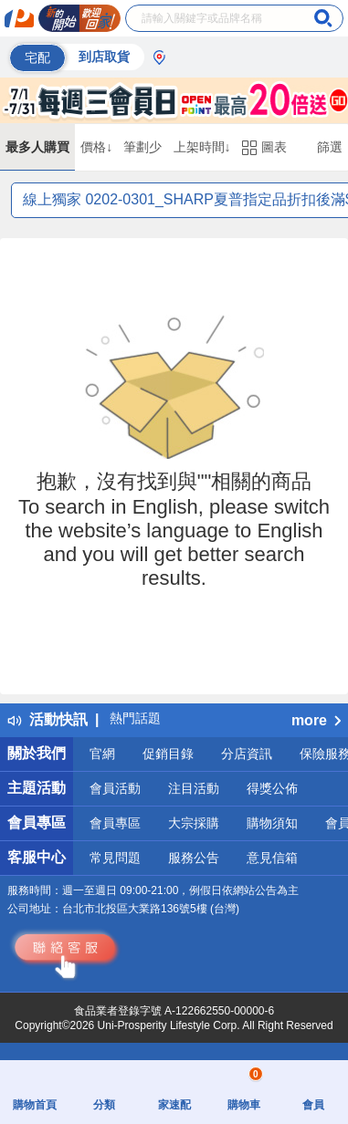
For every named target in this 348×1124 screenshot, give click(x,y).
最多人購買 (37, 147)
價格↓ (96, 147)
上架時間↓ (202, 147)
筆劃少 (142, 147)
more (316, 720)
